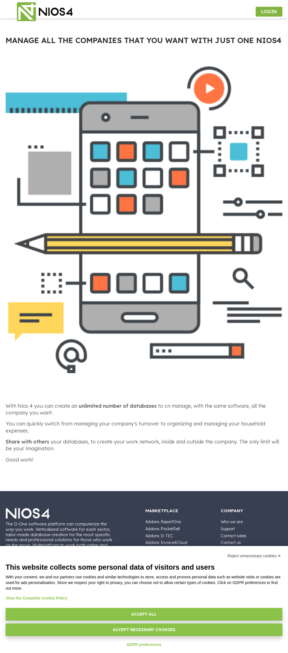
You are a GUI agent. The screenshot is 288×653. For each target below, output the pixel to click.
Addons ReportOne (163, 521)
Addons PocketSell (162, 528)
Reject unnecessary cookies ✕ (254, 556)
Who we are (232, 521)
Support (228, 528)
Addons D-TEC (159, 535)
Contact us (231, 542)
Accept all (144, 614)
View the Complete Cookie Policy (37, 598)
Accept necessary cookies (144, 629)
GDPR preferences (144, 644)
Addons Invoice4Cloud (166, 542)
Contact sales (233, 535)
